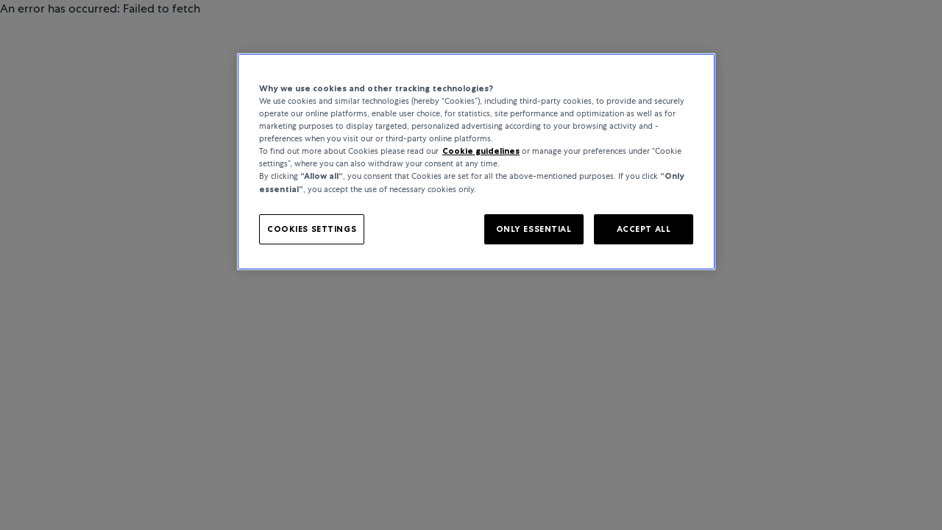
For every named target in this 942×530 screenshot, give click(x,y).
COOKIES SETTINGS (311, 229)
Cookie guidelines (481, 151)
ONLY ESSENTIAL (534, 229)
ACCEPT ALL (644, 229)
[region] (476, 161)
